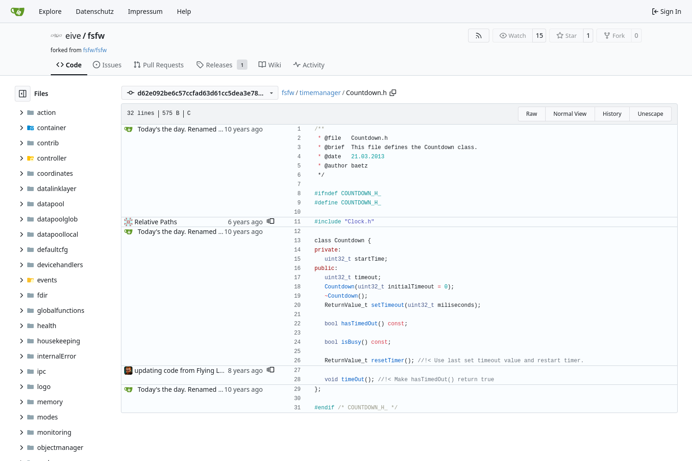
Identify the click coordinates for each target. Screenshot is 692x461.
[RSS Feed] (478, 35)
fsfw (96, 35)
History (612, 114)
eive (73, 35)
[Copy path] (393, 93)
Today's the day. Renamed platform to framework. (213, 129)
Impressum (145, 11)
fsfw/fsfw (95, 50)
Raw (531, 114)
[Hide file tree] (22, 94)
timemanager (320, 92)
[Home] (17, 11)
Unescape (650, 114)
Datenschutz (95, 11)
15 (539, 35)
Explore (50, 11)
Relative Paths (155, 221)
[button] (270, 222)
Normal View (570, 114)
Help (184, 11)
